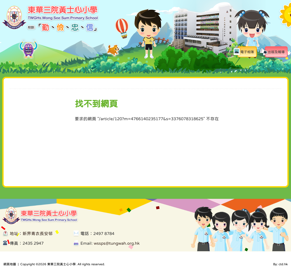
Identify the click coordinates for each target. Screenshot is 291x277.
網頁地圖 (9, 264)
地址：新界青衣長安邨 (31, 233)
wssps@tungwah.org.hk (117, 243)
